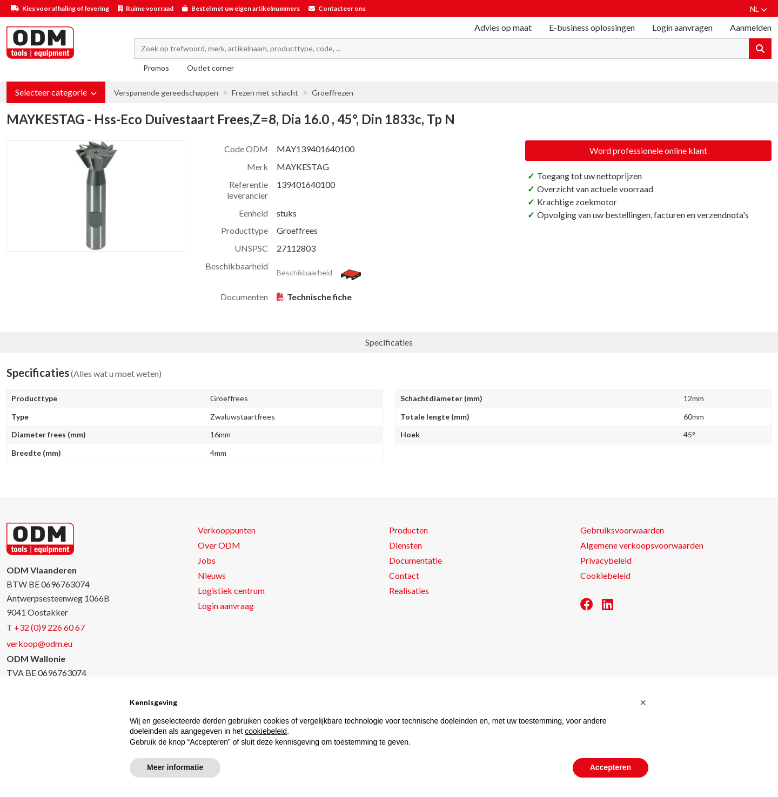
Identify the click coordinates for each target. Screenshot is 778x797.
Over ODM (219, 545)
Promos (156, 67)
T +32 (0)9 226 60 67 (45, 627)
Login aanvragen (682, 27)
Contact (404, 575)
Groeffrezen (332, 92)
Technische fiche (319, 297)
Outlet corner (210, 67)
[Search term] (441, 48)
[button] (55, 92)
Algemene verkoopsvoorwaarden (641, 545)
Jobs (207, 560)
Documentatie (415, 560)
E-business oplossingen (592, 27)
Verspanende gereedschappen (166, 92)
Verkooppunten (227, 530)
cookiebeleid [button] (266, 731)
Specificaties (389, 342)
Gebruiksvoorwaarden (622, 530)
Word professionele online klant (648, 150)
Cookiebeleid (605, 575)
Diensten (405, 545)
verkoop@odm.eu (39, 643)
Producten (408, 530)
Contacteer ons (342, 8)
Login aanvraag (226, 605)
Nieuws (212, 575)
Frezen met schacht (265, 92)
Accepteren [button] (610, 767)
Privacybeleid (606, 560)
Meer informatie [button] (175, 767)
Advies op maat (503, 27)
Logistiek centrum (231, 590)
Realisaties (409, 590)
